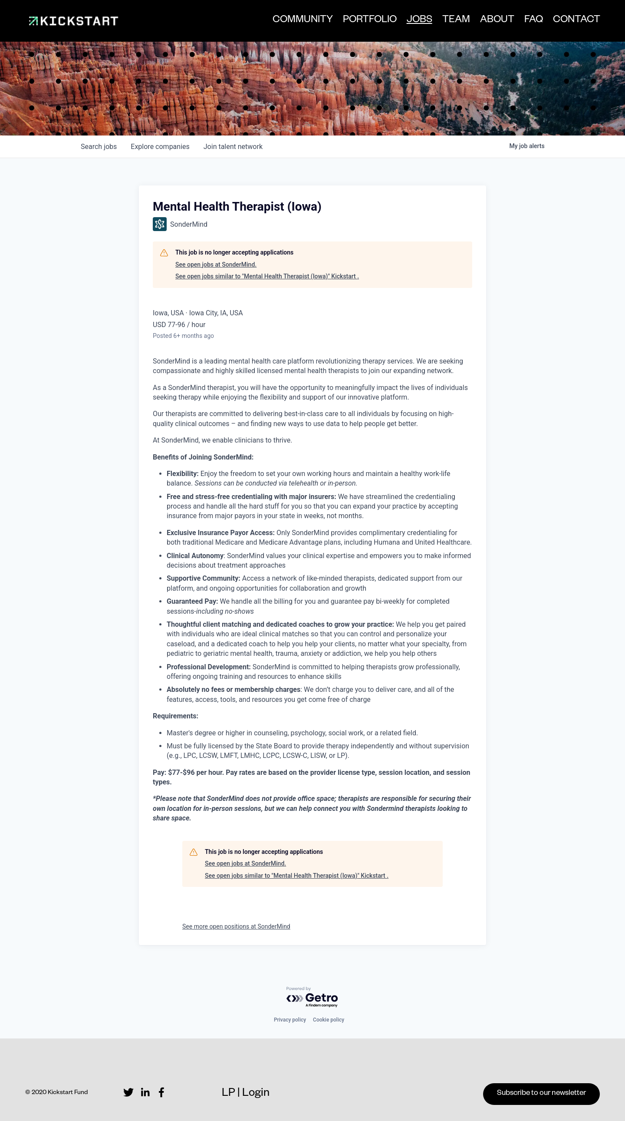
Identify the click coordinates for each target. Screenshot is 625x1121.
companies (160, 146)
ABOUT (497, 21)
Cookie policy (328, 1020)
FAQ (533, 21)
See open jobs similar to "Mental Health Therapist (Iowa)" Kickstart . (267, 276)
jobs (99, 146)
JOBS (419, 21)
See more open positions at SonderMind (236, 926)
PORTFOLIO (369, 21)
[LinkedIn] (145, 1092)
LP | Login (246, 1094)
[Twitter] (128, 1092)
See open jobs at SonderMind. (216, 264)
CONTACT (576, 21)
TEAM (456, 21)
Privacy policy (290, 1020)
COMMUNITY (302, 21)
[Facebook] (161, 1092)
